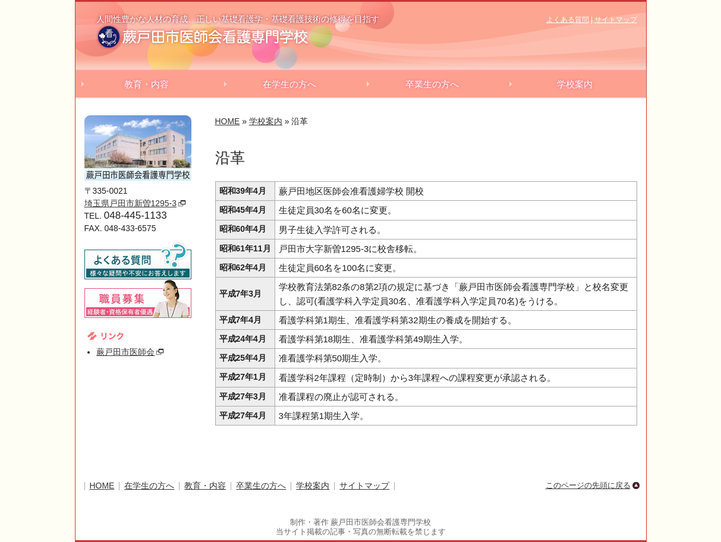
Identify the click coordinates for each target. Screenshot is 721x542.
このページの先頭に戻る (588, 485)
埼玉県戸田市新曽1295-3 (130, 203)
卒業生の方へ (432, 84)
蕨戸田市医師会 (125, 352)
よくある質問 (567, 19)
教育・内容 (146, 84)
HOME (227, 121)
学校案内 (575, 84)
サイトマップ (615, 19)
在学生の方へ (289, 84)
